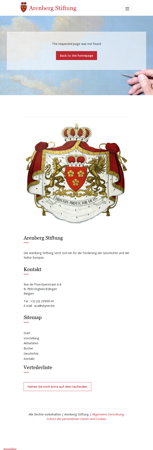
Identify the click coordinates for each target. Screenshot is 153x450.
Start (27, 333)
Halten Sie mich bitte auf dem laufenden (57, 387)
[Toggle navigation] (127, 8)
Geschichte (31, 353)
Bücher (28, 348)
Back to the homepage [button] (76, 56)
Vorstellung (31, 338)
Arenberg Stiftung (48, 7)
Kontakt (29, 359)
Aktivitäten (31, 343)
